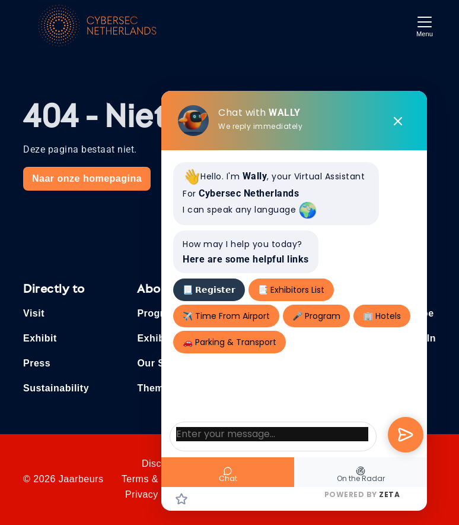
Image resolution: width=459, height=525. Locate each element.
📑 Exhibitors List (291, 290)
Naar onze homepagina (87, 178)
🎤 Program (316, 316)
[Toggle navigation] (424, 25)
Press (36, 363)
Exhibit (40, 338)
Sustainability (56, 388)
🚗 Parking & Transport (229, 342)
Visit (33, 313)
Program (157, 313)
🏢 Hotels (382, 316)
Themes (155, 388)
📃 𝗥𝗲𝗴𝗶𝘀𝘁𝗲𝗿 (209, 290)
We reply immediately (260, 126)
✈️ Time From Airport (226, 316)
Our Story (160, 363)
